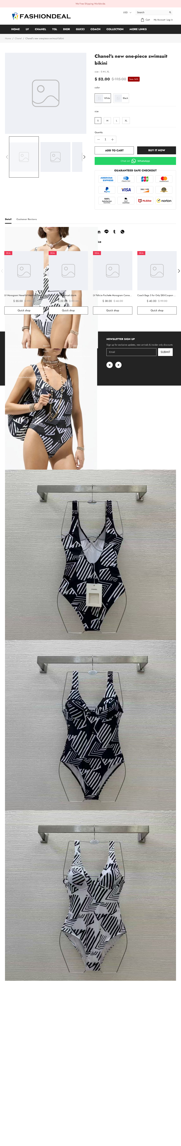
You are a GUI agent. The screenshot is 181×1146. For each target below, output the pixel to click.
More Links (138, 29)
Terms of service (16, 1122)
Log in (170, 19)
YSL (54, 29)
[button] (7, 157)
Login (45, 1111)
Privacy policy (15, 1116)
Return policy (14, 1111)
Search (46, 1106)
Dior (66, 29)
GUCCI (80, 29)
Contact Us (78, 1111)
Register (47, 1116)
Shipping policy (16, 1106)
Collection (115, 29)
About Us (77, 1106)
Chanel (40, 29)
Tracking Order (50, 1122)
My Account (159, 19)
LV (27, 29)
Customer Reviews (82, 1116)
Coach (95, 29)
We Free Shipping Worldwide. (91, 3)
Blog (45, 1127)
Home (15, 29)
